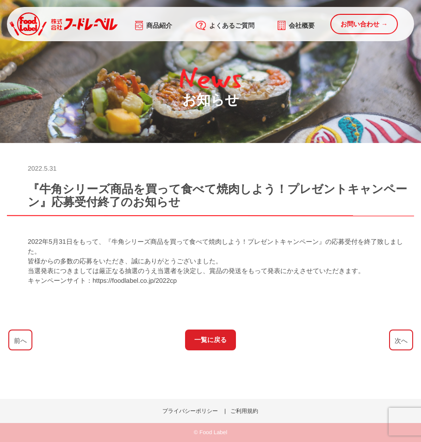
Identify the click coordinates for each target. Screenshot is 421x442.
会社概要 (296, 25)
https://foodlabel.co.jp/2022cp (135, 280)
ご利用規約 (244, 411)
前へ (19, 340)
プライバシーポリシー (190, 411)
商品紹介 (153, 25)
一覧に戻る (210, 339)
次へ (400, 340)
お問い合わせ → (364, 24)
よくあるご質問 (225, 25)
